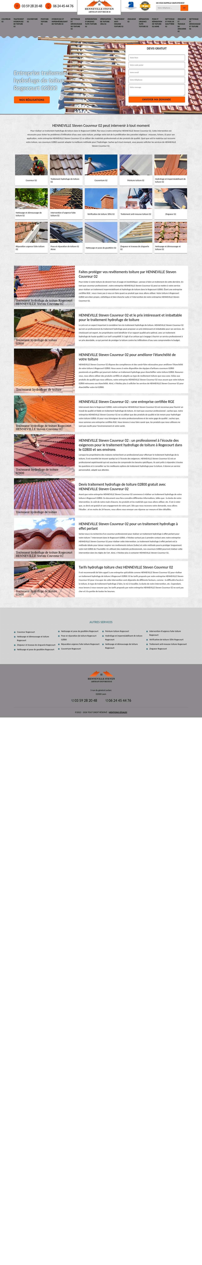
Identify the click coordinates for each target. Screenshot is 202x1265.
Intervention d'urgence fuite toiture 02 (91, 23)
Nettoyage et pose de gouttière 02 (170, 23)
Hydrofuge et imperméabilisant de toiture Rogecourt (123, 637)
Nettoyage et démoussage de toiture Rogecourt (121, 646)
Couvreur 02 (6, 20)
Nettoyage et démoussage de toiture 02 (76, 24)
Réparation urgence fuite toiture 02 (144, 23)
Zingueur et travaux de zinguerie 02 (182, 25)
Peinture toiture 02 (45, 21)
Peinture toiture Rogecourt (117, 631)
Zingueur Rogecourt (158, 648)
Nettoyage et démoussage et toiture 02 (195, 24)
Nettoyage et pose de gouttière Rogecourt (35, 649)
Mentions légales (118, 712)
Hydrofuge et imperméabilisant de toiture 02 (60, 21)
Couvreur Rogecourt (26, 632)
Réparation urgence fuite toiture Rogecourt (80, 644)
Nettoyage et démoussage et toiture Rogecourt (33, 638)
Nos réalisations (31, 100)
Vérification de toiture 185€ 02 (105, 21)
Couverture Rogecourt (71, 648)
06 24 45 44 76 (59, 6)
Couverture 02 (32, 20)
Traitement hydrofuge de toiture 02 (19, 23)
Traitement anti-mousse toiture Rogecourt (168, 644)
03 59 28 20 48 (28, 6)
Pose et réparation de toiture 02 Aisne (157, 23)
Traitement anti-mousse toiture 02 (119, 23)
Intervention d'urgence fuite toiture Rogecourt (165, 633)
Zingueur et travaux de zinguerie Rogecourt (36, 645)
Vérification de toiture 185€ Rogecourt (166, 639)
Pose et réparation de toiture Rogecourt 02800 (79, 637)
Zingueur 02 (131, 20)
